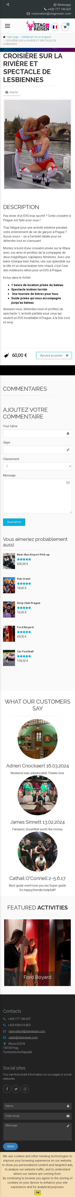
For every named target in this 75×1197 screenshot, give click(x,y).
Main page (12, 37)
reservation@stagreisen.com (51, 13)
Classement (11, 459)
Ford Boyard (25, 627)
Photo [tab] (11, 92)
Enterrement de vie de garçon (36, 37)
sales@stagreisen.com (23, 1037)
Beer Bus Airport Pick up (33, 554)
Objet (6, 442)
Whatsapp (64, 5)
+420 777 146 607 (59, 9)
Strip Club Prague (28, 603)
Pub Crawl (23, 578)
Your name (10, 426)
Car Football (25, 651)
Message (9, 475)
